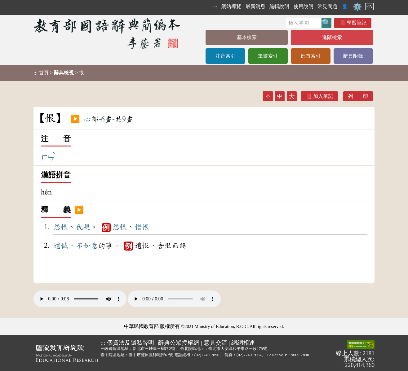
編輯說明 (279, 6)
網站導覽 (231, 6)
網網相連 (243, 342)
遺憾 (60, 245)
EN (369, 6)
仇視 (83, 227)
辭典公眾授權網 (178, 342)
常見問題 (327, 6)
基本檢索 (247, 37)
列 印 (358, 96)
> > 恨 (58, 73)
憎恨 (142, 227)
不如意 (87, 245)
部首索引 (311, 56)
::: (215, 6)
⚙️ (357, 7)
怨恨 (60, 227)
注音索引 (225, 56)
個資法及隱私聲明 (130, 342)
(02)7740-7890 (207, 354)
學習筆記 (356, 22)
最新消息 (255, 6)
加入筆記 (323, 96)
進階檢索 (332, 37)
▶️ (75, 119)
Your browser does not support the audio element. (79, 298)
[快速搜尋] (304, 23)
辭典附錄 (353, 56)
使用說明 (303, 6)
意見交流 (215, 342)
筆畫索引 (268, 56)
